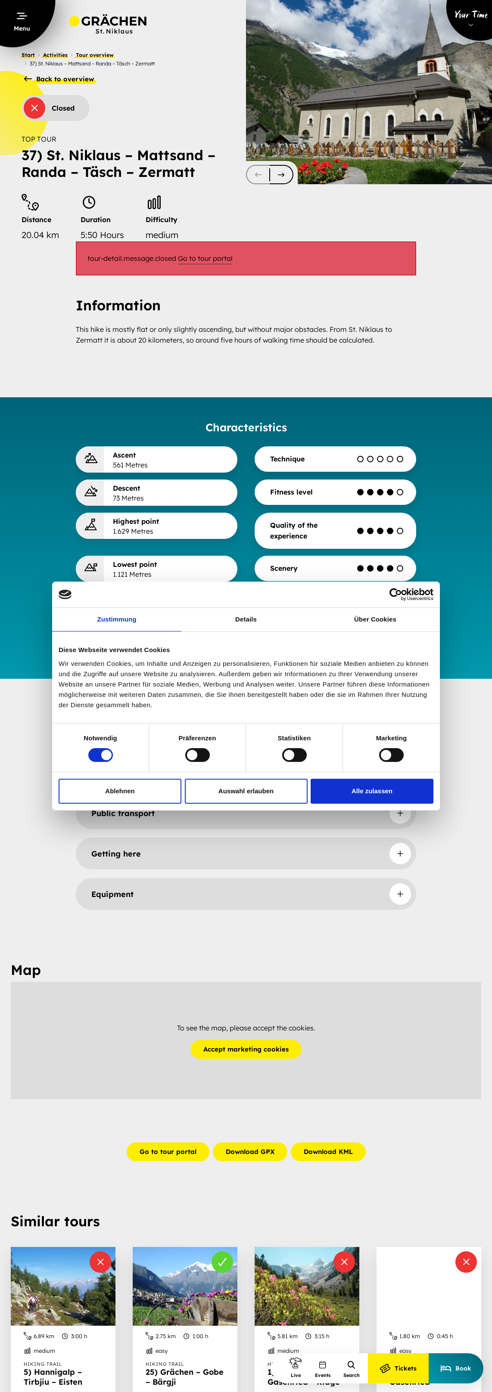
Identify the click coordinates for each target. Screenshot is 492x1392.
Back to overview (59, 79)
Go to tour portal (205, 258)
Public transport (123, 813)
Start (28, 55)
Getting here (116, 854)
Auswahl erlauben (246, 791)
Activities (55, 55)
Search (351, 1369)
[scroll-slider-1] (281, 174)
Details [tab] (246, 619)
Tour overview (95, 55)
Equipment (112, 894)
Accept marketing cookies (246, 1049)
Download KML (328, 1152)
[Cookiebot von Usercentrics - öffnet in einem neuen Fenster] (395, 594)
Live (295, 1367)
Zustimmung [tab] (117, 619)
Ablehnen (119, 791)
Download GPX (250, 1152)
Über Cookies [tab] (375, 619)
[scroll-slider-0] (258, 174)
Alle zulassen (372, 791)
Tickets (398, 1368)
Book (456, 1368)
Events (322, 1369)
